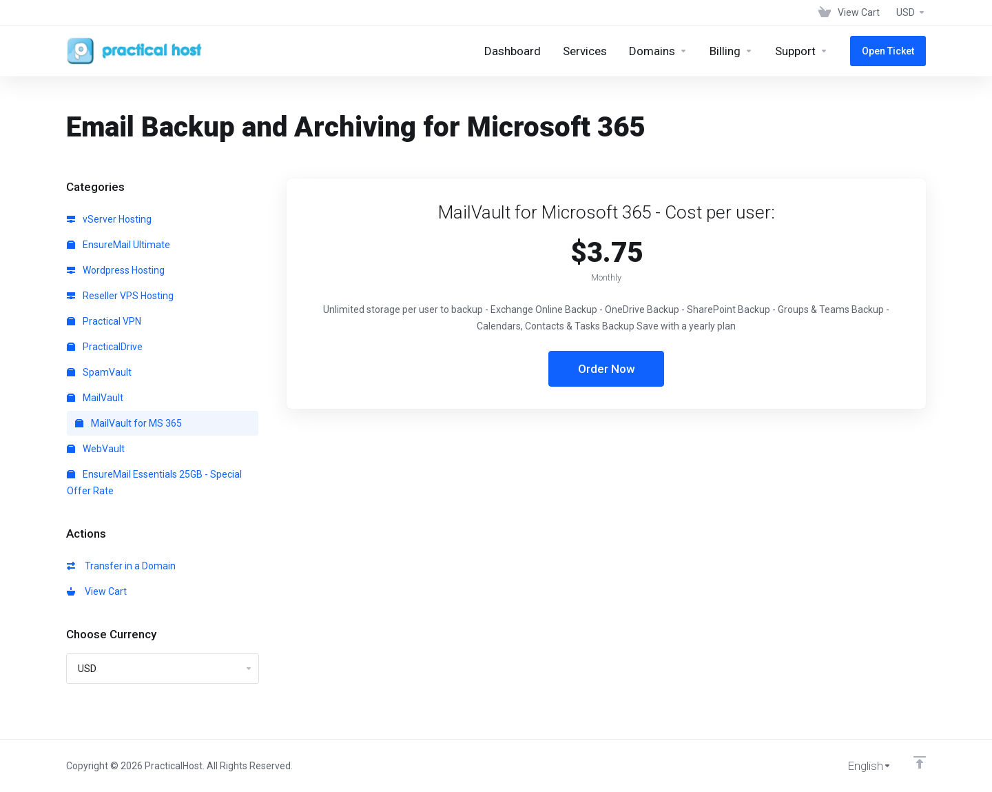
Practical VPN (104, 321)
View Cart (97, 591)
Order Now (606, 369)
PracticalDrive (105, 346)
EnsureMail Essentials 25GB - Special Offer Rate (154, 482)
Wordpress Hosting (116, 270)
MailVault (95, 397)
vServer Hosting (109, 219)
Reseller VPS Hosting (120, 295)
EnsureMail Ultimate (118, 244)
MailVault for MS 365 (128, 423)
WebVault (96, 448)
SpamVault (99, 372)
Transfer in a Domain (121, 565)
